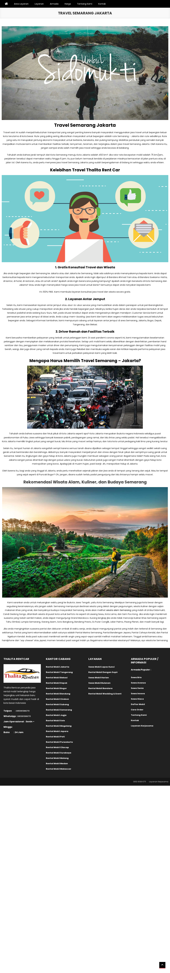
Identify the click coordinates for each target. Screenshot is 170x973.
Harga (68, 3)
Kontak (102, 3)
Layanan (39, 3)
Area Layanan (21, 3)
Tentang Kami (84, 3)
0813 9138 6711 (139, 781)
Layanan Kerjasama (158, 781)
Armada (54, 3)
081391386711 (22, 710)
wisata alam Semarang (118, 610)
